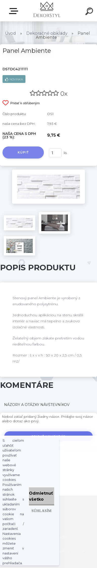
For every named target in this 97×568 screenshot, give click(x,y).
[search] (89, 12)
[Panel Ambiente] (48, 171)
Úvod (10, 33)
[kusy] (55, 152)
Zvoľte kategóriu (15, 11)
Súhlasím (41, 510)
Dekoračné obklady (46, 33)
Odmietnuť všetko (41, 496)
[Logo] (46, 10)
